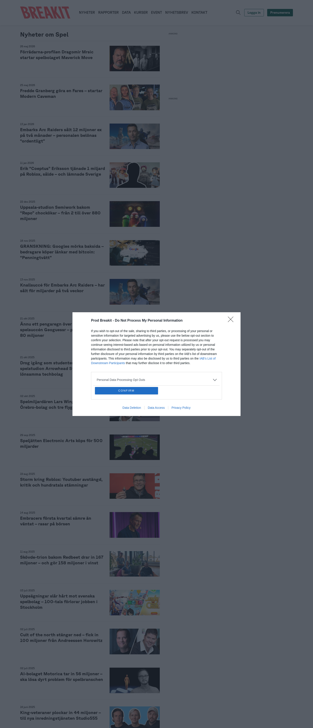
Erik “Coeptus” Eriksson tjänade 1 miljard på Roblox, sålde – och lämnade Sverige (62, 171)
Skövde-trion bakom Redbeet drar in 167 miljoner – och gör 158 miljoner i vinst (61, 560)
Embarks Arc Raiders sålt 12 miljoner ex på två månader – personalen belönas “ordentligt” (61, 135)
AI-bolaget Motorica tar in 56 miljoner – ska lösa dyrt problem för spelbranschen (61, 676)
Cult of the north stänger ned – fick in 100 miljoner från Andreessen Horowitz (61, 637)
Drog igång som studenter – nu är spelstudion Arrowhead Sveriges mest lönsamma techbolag (59, 368)
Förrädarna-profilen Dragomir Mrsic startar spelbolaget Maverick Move (56, 54)
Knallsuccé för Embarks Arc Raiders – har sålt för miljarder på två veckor (62, 287)
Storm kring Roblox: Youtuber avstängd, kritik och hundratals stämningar (61, 482)
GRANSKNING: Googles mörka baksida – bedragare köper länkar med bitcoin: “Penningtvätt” (62, 252)
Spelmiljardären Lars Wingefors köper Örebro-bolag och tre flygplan (59, 404)
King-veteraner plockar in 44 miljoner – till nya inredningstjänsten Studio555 (60, 715)
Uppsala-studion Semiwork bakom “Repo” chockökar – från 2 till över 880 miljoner (60, 213)
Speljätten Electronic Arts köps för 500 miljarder (61, 443)
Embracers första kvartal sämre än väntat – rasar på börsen (55, 521)
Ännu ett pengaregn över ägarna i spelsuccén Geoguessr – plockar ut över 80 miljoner (60, 329)
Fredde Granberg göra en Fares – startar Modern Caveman (61, 93)
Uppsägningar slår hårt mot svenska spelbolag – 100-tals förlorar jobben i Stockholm (59, 601)
